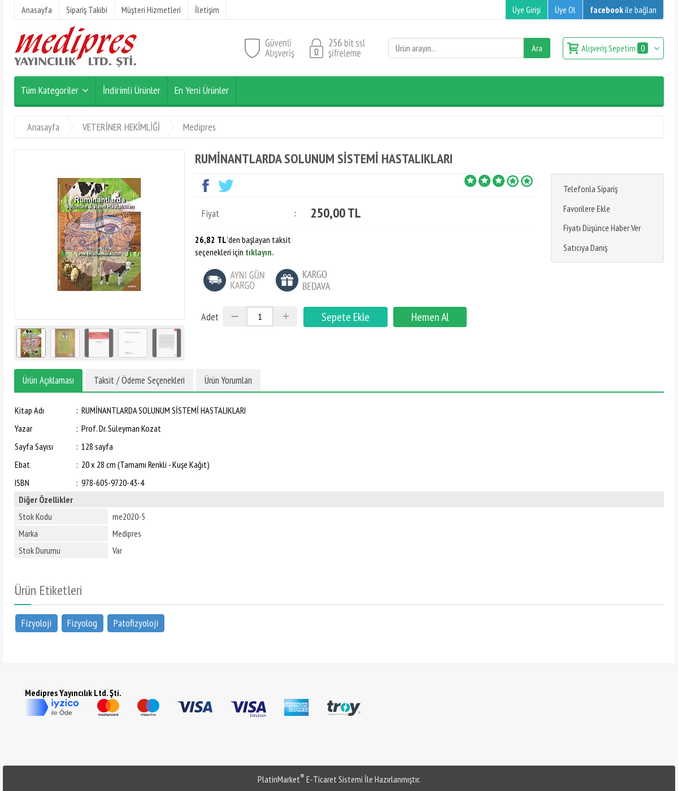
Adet (210, 316)
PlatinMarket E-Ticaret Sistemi (310, 779)
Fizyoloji (36, 622)
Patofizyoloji (136, 622)
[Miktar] (259, 316)
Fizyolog (82, 622)
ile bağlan (623, 9)
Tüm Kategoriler (50, 90)
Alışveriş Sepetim (615, 48)
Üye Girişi (526, 9)
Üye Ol (565, 9)
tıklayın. (259, 252)
